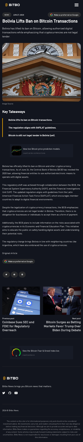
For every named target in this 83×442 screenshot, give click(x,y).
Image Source (7, 103)
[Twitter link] (4, 393)
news (7, 14)
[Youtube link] (16, 393)
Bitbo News (14, 410)
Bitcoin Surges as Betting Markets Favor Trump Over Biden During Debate (62, 326)
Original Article (9, 253)
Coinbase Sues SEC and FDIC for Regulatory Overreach (18, 326)
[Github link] (10, 393)
